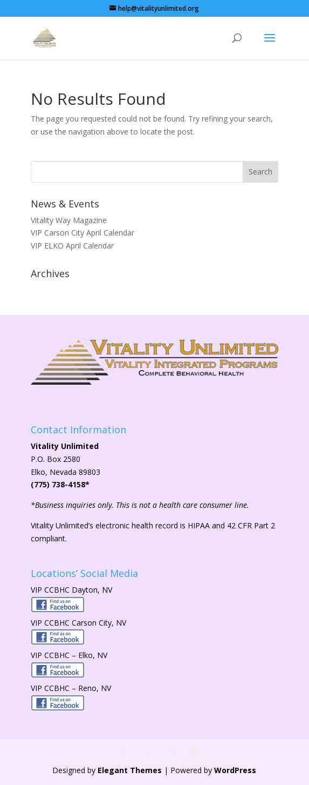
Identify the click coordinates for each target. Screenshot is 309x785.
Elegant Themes (130, 770)
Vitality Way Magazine (69, 220)
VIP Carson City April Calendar (82, 232)
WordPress (235, 770)
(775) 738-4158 (58, 484)
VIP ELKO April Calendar (72, 245)
